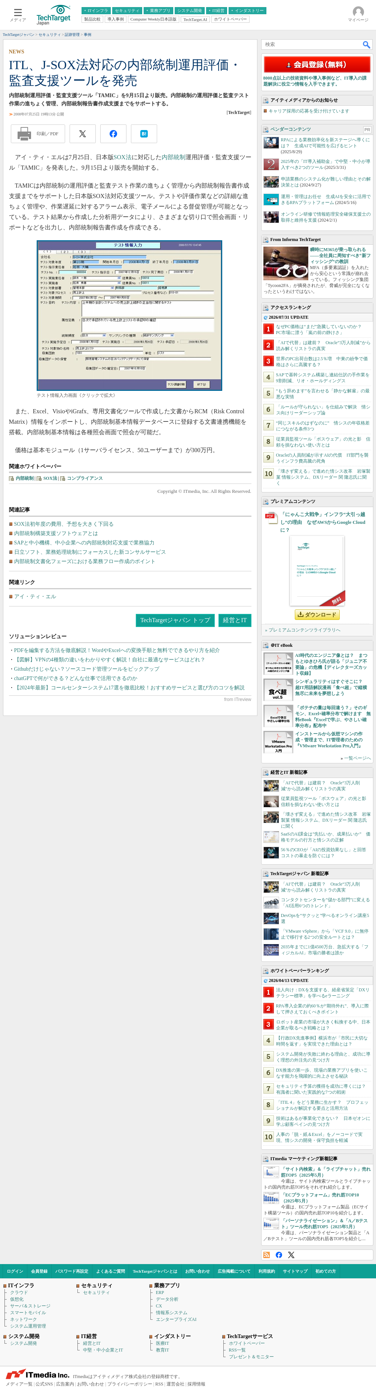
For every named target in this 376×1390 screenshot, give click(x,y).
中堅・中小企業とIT (103, 1350)
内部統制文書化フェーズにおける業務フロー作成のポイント (85, 561)
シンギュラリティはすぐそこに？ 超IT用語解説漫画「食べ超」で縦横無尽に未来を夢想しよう (331, 687)
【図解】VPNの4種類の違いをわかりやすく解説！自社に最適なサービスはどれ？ (109, 659)
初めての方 (325, 1271)
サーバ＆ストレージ (30, 1306)
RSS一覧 (237, 1350)
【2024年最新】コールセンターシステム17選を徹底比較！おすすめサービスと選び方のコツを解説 (129, 688)
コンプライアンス (85, 478)
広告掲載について (234, 1271)
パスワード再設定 (71, 1271)
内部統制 (174, 157)
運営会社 (175, 1384)
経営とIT (235, 620)
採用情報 (196, 1384)
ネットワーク (23, 1319)
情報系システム (171, 1312)
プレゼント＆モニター (251, 1356)
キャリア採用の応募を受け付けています (309, 111)
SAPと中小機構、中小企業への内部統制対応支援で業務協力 (84, 543)
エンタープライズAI (176, 1319)
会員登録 (39, 1271)
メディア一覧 (19, 1384)
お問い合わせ (197, 1271)
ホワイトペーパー (247, 1343)
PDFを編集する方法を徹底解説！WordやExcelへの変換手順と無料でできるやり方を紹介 (117, 650)
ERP (160, 1292)
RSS (266, 1255)
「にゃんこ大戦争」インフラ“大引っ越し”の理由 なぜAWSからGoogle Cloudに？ (323, 522)
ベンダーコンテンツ (290, 129)
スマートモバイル (28, 1312)
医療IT (162, 1343)
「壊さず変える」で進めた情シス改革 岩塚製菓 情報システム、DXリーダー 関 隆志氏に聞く (323, 477)
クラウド (19, 1292)
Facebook (279, 1255)
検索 (367, 44)
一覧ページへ (357, 758)
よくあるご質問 (110, 1271)
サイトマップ (295, 1271)
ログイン (15, 1271)
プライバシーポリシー (129, 1384)
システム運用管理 (28, 1326)
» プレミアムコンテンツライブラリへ (302, 630)
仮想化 (17, 1299)
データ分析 (167, 1299)
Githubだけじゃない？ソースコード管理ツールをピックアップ (87, 669)
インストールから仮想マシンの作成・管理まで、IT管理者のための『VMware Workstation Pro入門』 (329, 739)
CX (159, 1306)
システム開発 (23, 1343)
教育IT (162, 1350)
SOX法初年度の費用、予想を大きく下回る (64, 524)
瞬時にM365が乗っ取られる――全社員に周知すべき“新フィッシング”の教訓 (340, 255)
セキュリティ (96, 1292)
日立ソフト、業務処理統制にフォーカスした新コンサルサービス (90, 552)
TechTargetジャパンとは (155, 1271)
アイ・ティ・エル (35, 596)
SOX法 (123, 157)
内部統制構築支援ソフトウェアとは (56, 533)
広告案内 (65, 1384)
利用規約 (267, 1271)
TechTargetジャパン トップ (175, 620)
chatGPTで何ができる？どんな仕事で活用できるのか (76, 678)
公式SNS (44, 1384)
